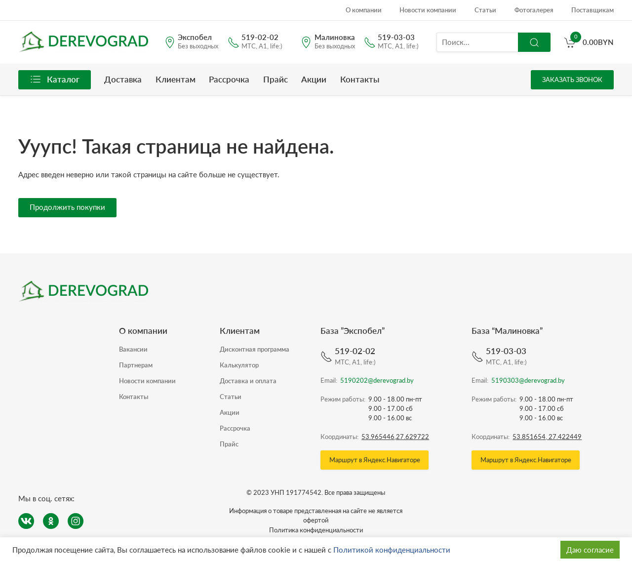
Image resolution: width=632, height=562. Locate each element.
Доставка (123, 79)
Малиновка (335, 37)
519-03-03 (396, 37)
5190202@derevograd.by (377, 380)
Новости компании (427, 10)
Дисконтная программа (254, 349)
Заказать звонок (572, 79)
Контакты (359, 79)
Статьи (485, 10)
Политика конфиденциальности (316, 530)
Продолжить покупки (67, 207)
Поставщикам (592, 10)
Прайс (275, 79)
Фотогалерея (533, 10)
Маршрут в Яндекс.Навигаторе (374, 460)
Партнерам (136, 365)
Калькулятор (239, 365)
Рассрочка (229, 79)
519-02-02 (259, 37)
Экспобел (195, 37)
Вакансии (133, 349)
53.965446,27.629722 (395, 437)
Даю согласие (590, 549)
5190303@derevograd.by (528, 380)
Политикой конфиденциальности (391, 549)
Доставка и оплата (248, 381)
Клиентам (176, 79)
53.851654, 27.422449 (547, 437)
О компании (364, 10)
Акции (313, 79)
